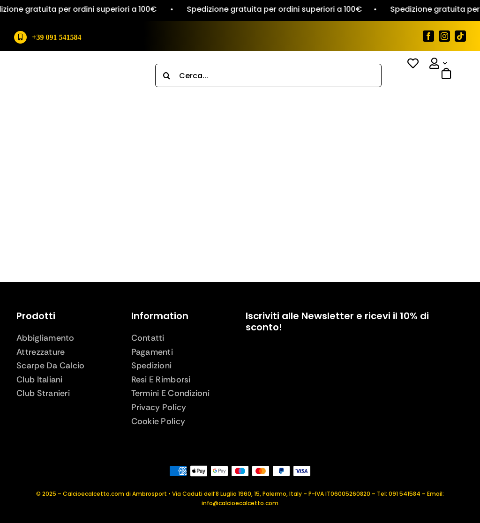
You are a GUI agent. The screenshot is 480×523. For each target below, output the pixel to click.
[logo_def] (75, 70)
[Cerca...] (268, 75)
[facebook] (428, 36)
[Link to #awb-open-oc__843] (440, 86)
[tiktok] (460, 36)
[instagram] (444, 36)
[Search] (167, 75)
